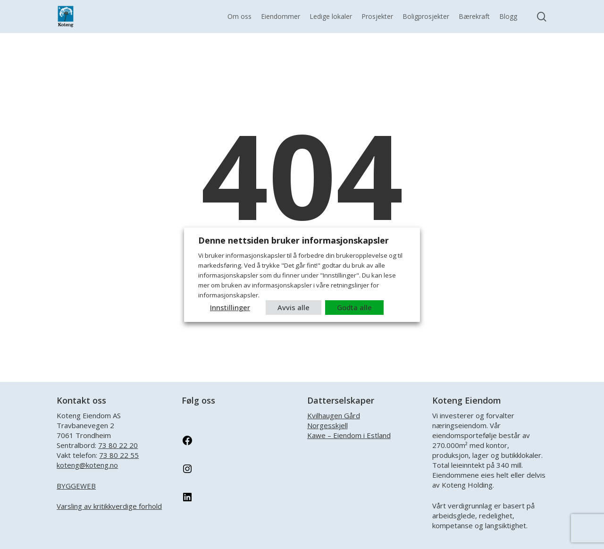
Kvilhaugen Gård (333, 415)
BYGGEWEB (76, 485)
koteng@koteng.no (87, 465)
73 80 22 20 (118, 445)
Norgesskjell (327, 425)
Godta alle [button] (354, 307)
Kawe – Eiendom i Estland (349, 435)
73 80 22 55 (119, 455)
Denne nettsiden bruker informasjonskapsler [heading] (293, 240)
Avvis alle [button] (293, 307)
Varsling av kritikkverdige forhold (109, 506)
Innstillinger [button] (230, 307)
